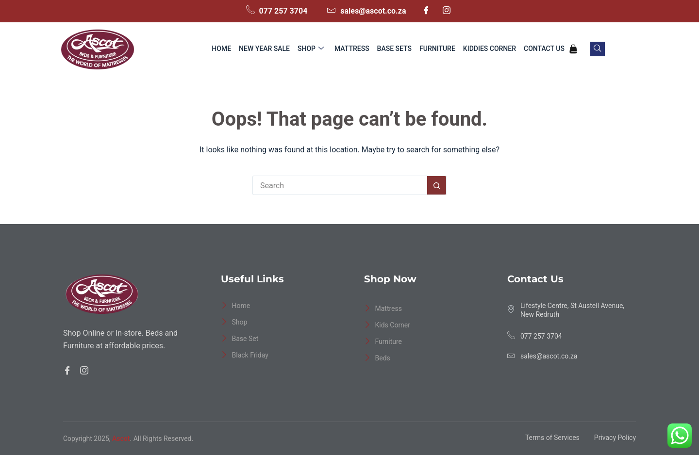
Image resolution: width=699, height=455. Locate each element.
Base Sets (394, 48)
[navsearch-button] (597, 49)
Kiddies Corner (489, 48)
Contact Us (544, 48)
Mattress (351, 48)
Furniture (437, 48)
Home (221, 48)
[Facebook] (426, 11)
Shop (311, 49)
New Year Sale (264, 48)
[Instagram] (446, 11)
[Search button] (437, 185)
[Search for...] (339, 185)
